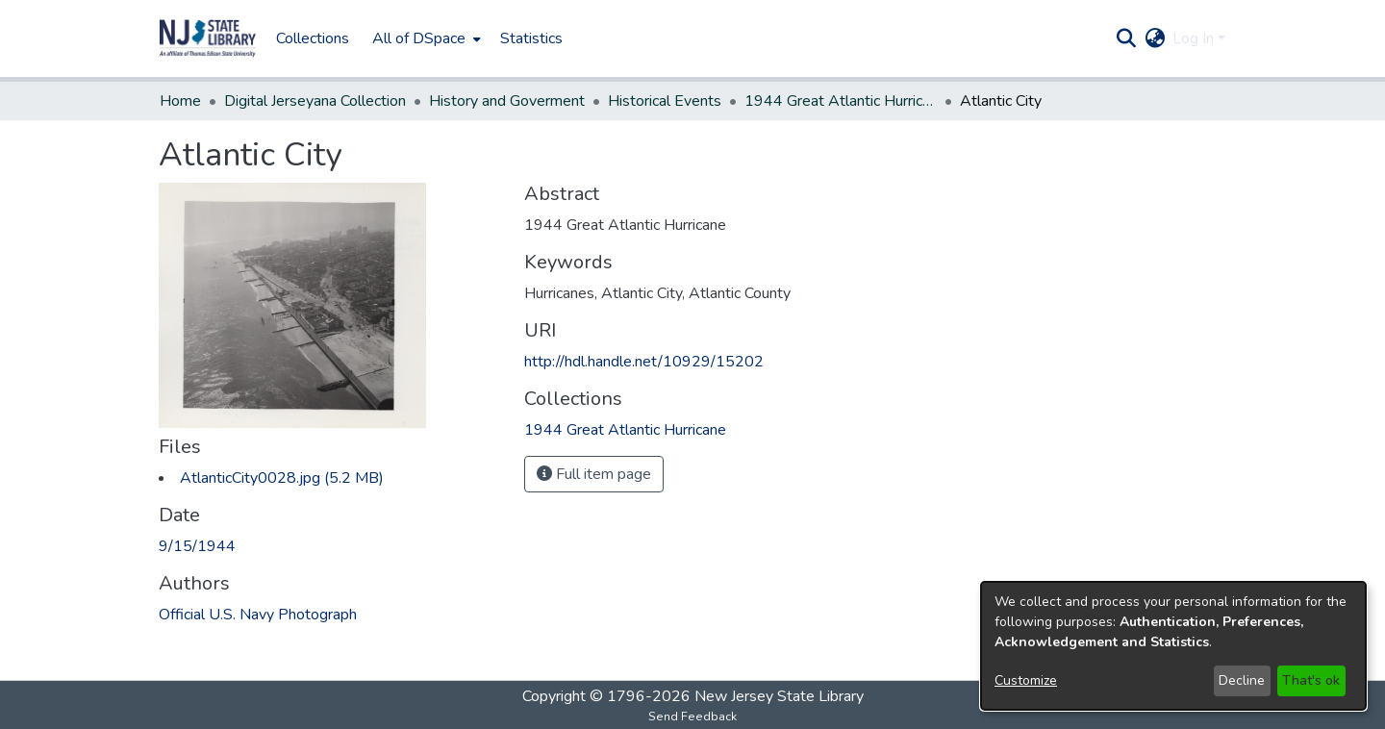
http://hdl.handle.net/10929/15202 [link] (644, 361)
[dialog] (1173, 646)
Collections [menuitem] (312, 38)
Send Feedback (692, 716)
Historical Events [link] (664, 101)
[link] (282, 478)
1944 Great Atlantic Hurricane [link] (840, 101)
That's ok (1311, 680)
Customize (1026, 680)
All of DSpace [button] (419, 38)
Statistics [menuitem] (531, 38)
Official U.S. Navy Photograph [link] (258, 614)
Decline (1242, 680)
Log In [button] (1195, 38)
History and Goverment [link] (507, 101)
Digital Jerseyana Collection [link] (315, 101)
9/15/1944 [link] (197, 546)
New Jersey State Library (779, 696)
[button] (208, 38)
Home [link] (180, 101)
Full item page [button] (594, 474)
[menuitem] (424, 38)
